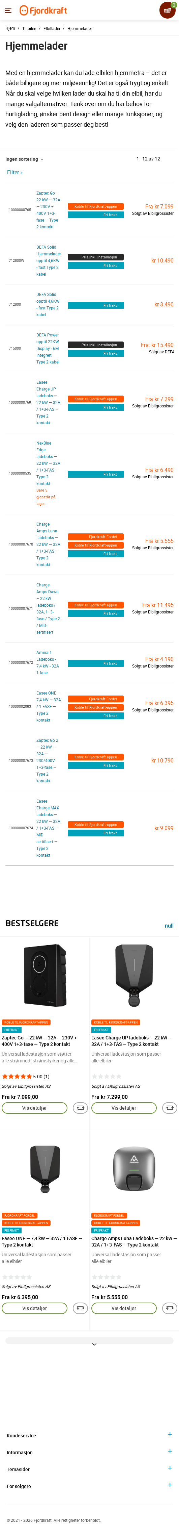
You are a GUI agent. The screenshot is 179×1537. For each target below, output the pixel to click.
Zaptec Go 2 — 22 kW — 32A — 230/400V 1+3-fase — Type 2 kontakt (47, 760)
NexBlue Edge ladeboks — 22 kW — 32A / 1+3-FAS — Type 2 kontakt (48, 463)
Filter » (15, 172)
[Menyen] (8, 10)
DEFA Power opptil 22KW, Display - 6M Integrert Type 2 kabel (47, 348)
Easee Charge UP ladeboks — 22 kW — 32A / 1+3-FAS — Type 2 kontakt (48, 402)
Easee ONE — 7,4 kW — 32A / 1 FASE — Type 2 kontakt (48, 706)
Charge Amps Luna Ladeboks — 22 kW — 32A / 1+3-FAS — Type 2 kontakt (48, 544)
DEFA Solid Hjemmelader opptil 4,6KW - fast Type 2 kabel (48, 260)
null (169, 926)
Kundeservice (21, 1435)
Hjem (10, 28)
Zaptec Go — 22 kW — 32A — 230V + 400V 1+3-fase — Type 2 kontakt (39, 1040)
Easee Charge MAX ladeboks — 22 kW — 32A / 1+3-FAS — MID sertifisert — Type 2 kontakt (48, 828)
